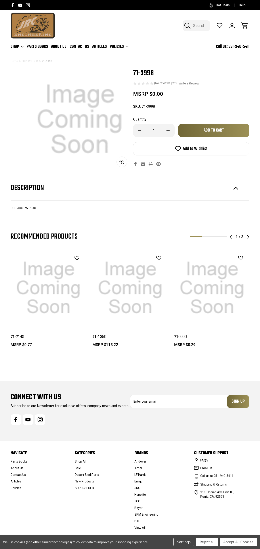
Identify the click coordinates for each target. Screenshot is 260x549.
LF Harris (140, 474)
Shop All (80, 461)
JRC (137, 488)
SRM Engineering (146, 514)
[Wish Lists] (219, 26)
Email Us (206, 468)
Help (242, 5)
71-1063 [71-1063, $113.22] (99, 337)
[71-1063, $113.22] (130, 288)
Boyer (138, 508)
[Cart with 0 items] (244, 26)
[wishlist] (71, 258)
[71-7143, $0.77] (48, 288)
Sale (78, 468)
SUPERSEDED (84, 488)
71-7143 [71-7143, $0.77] (17, 337)
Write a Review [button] (189, 83)
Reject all (207, 541)
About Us (59, 47)
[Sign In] (232, 26)
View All (139, 528)
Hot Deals (220, 5)
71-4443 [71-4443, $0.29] (180, 337)
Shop (17, 47)
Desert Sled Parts (87, 474)
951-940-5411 (238, 46)
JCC (137, 501)
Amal (138, 468)
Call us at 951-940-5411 (216, 476)
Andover (140, 461)
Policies (119, 47)
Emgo (138, 481)
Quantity (139, 119)
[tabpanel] (48, 300)
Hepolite (140, 494)
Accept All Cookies (238, 541)
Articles (99, 47)
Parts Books (37, 47)
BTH (137, 521)
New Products (84, 481)
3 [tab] (220, 236)
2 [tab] (208, 236)
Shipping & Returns (213, 484)
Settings (184, 541)
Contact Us (79, 47)
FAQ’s (204, 460)
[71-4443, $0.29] (212, 288)
